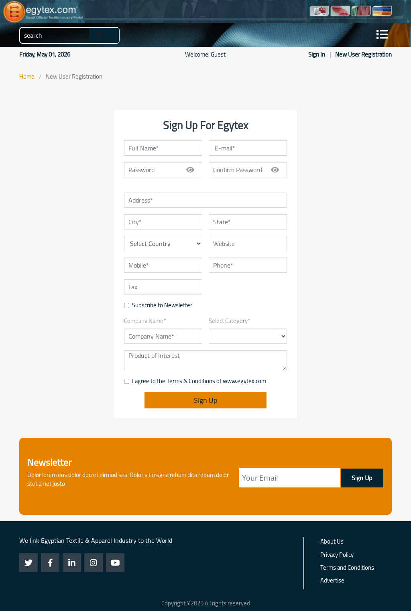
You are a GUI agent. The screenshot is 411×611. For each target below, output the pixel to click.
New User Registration (363, 54)
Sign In (317, 54)
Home (27, 76)
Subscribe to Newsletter (162, 305)
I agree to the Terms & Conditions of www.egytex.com (199, 381)
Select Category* (229, 321)
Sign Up (205, 400)
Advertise (332, 581)
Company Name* (145, 321)
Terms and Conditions (347, 568)
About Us (332, 542)
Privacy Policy (337, 555)
